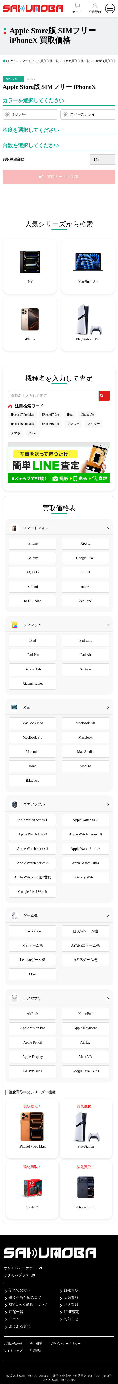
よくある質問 (19, 1326)
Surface (85, 669)
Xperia (85, 543)
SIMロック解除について (28, 1305)
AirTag (85, 1042)
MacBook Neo (32, 723)
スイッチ (94, 424)
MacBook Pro (32, 737)
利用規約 (36, 1350)
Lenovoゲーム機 (32, 960)
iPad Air (85, 655)
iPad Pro (32, 655)
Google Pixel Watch (32, 892)
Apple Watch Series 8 (32, 863)
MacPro (85, 766)
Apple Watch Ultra (85, 863)
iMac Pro (32, 780)
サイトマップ (13, 1350)
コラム (14, 1319)
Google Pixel (85, 558)
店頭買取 (71, 1297)
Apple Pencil (32, 1042)
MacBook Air (85, 723)
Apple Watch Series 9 (32, 849)
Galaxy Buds (32, 1071)
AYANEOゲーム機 (85, 945)
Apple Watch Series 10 (85, 834)
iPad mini (85, 640)
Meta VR (85, 1057)
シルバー (19, 114)
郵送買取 (71, 1290)
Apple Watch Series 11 (32, 820)
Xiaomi (32, 587)
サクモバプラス (19, 1275)
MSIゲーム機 (32, 945)
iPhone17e (87, 414)
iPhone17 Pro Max (22, 414)
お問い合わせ (13, 1344)
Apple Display (32, 1057)
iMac (32, 766)
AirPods (32, 1014)
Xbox (33, 974)
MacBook (85, 737)
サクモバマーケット (23, 1268)
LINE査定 (71, 1312)
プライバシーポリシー (65, 1344)
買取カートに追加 (62, 177)
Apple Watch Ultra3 (32, 834)
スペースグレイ (82, 114)
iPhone (32, 433)
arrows (85, 587)
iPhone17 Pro (50, 414)
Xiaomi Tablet (32, 683)
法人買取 (71, 1305)
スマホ (15, 433)
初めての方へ (19, 1290)
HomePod (85, 1014)
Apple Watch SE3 (85, 820)
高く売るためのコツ (25, 1297)
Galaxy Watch (85, 877)
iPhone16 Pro (50, 424)
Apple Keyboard (85, 1028)
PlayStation (32, 931)
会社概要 (36, 1344)
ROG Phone (32, 601)
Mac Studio (85, 752)
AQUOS (32, 572)
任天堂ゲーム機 (85, 931)
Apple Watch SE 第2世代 (32, 877)
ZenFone (85, 601)
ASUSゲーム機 (85, 960)
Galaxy (32, 558)
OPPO (85, 572)
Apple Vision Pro (32, 1028)
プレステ (73, 424)
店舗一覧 (16, 1312)
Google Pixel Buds (85, 1071)
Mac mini (32, 752)
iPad (69, 414)
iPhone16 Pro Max (22, 424)
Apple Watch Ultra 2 (85, 849)
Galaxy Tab (32, 669)
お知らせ (71, 1319)
